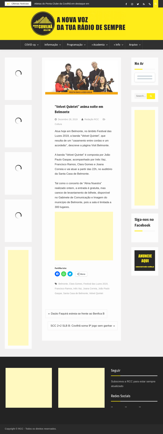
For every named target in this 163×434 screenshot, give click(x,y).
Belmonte (63, 283)
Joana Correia (90, 288)
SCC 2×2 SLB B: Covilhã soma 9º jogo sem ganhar (81, 325)
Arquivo (133, 44)
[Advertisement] (84, 236)
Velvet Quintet (96, 293)
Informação (51, 44)
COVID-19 (30, 44)
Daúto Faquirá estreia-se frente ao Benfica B (77, 313)
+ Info (117, 44)
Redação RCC (92, 119)
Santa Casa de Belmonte (75, 293)
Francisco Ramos (63, 288)
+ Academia (98, 44)
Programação (74, 44)
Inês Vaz (77, 288)
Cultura (58, 124)
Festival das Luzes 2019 (95, 283)
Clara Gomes (75, 283)
